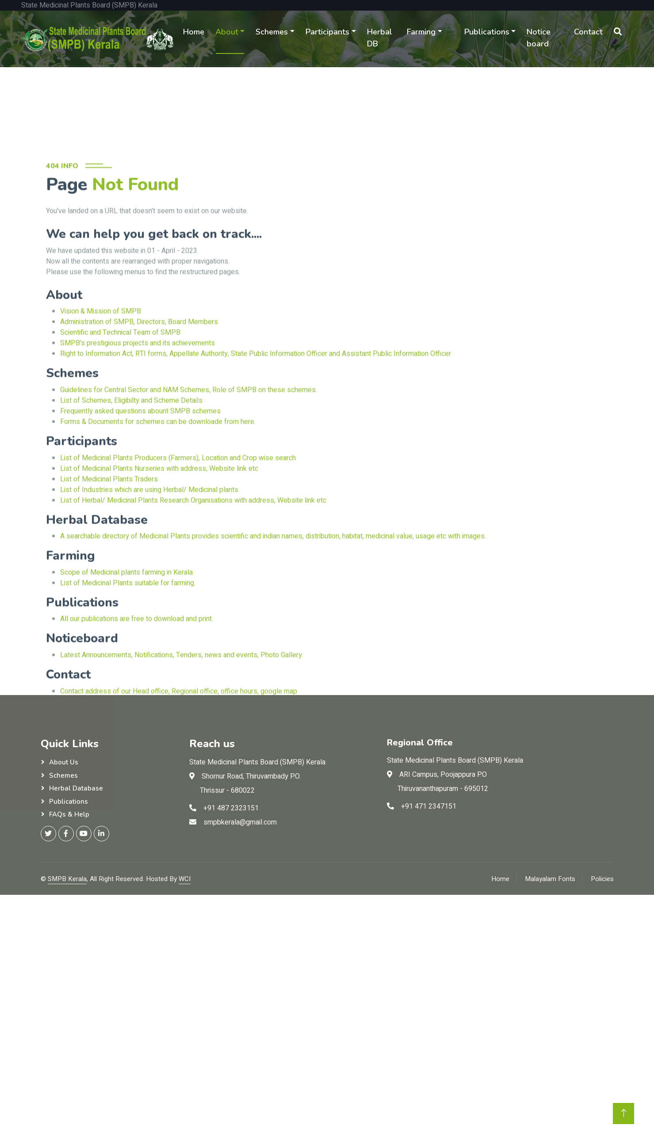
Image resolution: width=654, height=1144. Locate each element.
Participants (327, 32)
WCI (185, 879)
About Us (63, 762)
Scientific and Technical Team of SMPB (120, 418)
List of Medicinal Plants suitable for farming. (127, 669)
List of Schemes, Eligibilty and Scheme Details (131, 486)
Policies (602, 879)
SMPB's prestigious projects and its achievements (137, 429)
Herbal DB (379, 38)
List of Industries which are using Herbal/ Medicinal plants (149, 575)
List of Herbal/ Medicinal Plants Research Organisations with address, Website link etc (193, 586)
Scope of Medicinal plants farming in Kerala (126, 658)
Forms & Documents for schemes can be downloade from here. (158, 507)
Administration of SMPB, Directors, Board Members (139, 408)
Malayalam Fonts (550, 879)
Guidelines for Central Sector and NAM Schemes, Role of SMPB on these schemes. (188, 476)
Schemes (272, 32)
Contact (588, 32)
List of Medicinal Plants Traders (109, 564)
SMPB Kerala (67, 879)
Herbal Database (76, 788)
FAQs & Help (69, 814)
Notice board (539, 38)
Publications (486, 32)
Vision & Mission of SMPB (100, 397)
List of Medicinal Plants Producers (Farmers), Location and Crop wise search (178, 543)
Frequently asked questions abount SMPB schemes (140, 497)
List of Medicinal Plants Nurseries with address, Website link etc (159, 554)
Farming (421, 32)
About (226, 32)
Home (193, 32)
